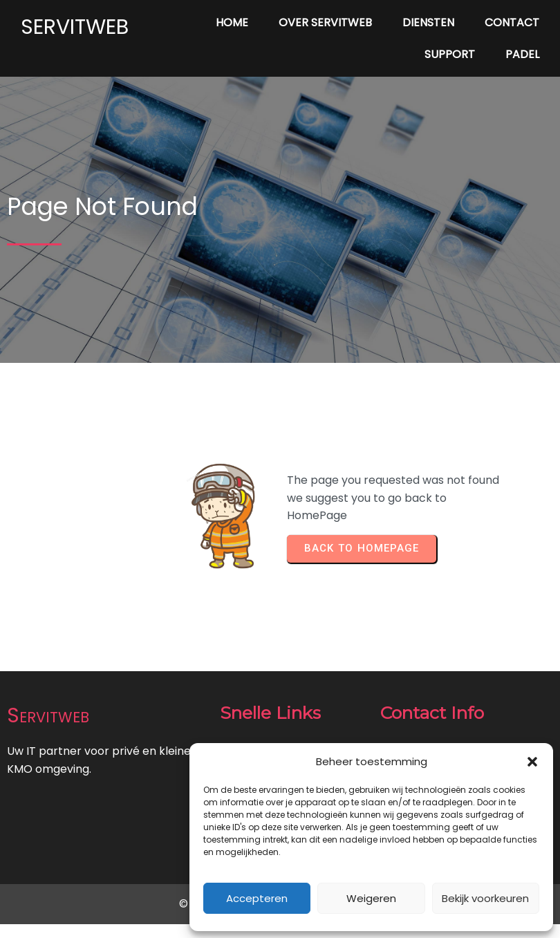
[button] (532, 762)
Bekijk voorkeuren (485, 898)
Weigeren (371, 898)
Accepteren (257, 898)
